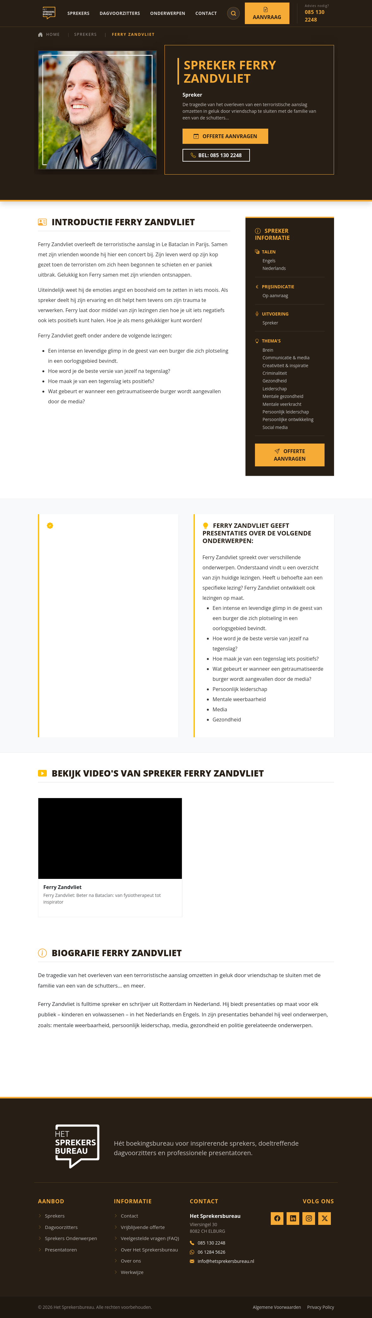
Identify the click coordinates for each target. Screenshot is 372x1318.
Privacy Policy (320, 1307)
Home (49, 34)
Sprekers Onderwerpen (67, 1238)
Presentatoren (57, 1249)
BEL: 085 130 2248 (216, 155)
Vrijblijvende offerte (139, 1227)
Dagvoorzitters (120, 13)
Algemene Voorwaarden (277, 1307)
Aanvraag (267, 13)
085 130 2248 (207, 1242)
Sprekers (78, 13)
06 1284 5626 (207, 1252)
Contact (206, 13)
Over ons (127, 1260)
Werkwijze (129, 1272)
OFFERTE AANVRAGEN (225, 136)
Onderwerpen (167, 13)
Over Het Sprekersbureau (146, 1249)
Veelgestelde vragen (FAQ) (146, 1238)
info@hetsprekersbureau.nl (222, 1261)
